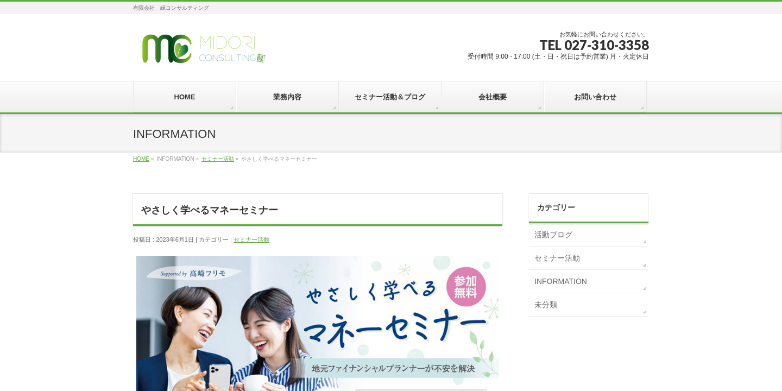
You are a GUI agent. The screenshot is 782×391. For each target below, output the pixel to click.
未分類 (545, 304)
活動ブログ (553, 234)
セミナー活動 (217, 159)
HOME (141, 159)
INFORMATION (560, 281)
